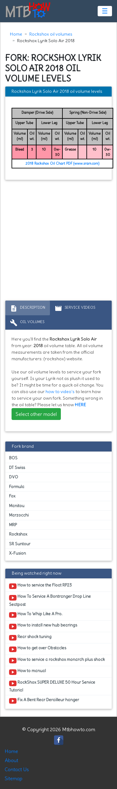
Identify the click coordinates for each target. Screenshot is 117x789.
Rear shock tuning (30, 638)
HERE (80, 404)
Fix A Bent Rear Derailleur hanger (44, 701)
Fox (12, 496)
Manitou (16, 505)
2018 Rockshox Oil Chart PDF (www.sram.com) (62, 163)
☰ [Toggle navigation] (105, 11)
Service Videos (75, 308)
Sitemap (13, 778)
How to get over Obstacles (37, 649)
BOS (13, 458)
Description (27, 308)
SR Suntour (19, 544)
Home (16, 34)
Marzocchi (19, 515)
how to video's (60, 391)
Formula (16, 486)
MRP (13, 524)
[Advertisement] (58, 241)
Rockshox (18, 534)
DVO (13, 477)
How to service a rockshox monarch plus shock (57, 660)
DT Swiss (17, 467)
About (11, 760)
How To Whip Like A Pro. (35, 615)
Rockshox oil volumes (50, 34)
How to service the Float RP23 (40, 586)
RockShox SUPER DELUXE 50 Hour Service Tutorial (52, 686)
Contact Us (17, 769)
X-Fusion (17, 553)
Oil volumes (27, 323)
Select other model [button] (36, 414)
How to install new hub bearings (43, 626)
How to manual (27, 672)
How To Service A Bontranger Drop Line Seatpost (50, 600)
